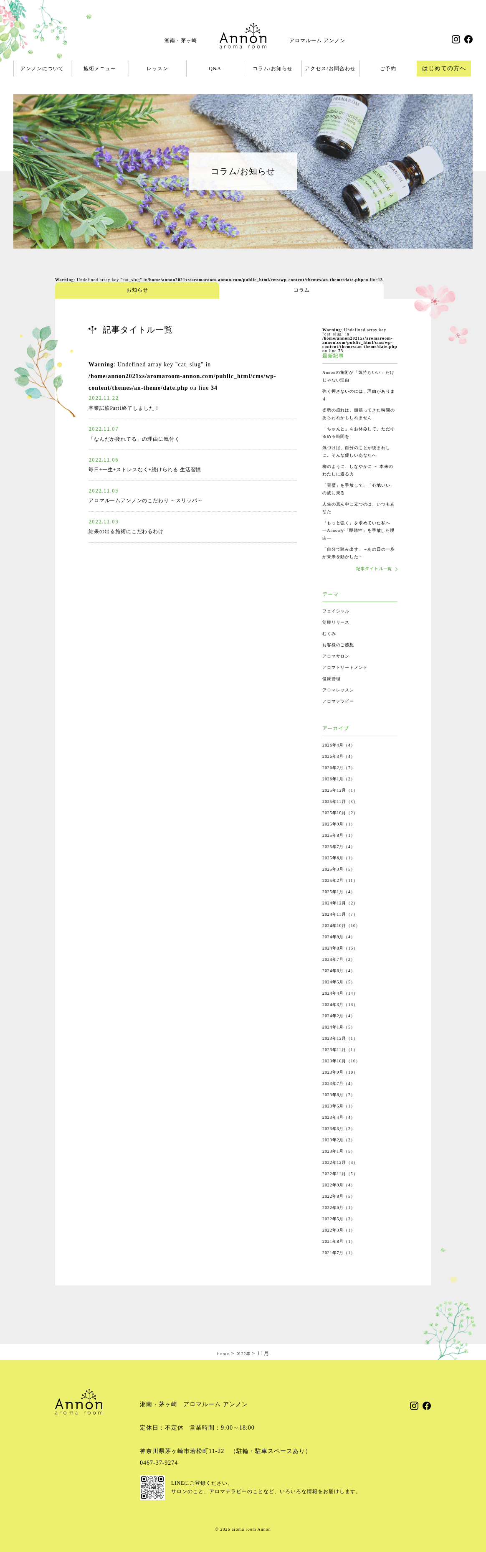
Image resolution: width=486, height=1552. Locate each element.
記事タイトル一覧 (369, 583)
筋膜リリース (338, 638)
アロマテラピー (341, 717)
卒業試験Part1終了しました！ (130, 408)
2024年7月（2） (342, 975)
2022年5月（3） (342, 1234)
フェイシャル (338, 627)
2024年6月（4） (342, 986)
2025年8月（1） (342, 851)
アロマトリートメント (349, 683)
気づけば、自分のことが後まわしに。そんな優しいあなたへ (357, 462)
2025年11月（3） (343, 817)
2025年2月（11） (343, 896)
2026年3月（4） (342, 772)
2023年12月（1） (343, 1054)
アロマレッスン (341, 706)
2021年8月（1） (342, 1257)
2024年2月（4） (342, 1031)
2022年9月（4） (342, 1201)
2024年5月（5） (342, 998)
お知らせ (86, 290)
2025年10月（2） (343, 828)
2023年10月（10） (344, 1077)
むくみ (330, 649)
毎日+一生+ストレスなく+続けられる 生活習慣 (154, 469)
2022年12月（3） (343, 1178)
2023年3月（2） (342, 1144)
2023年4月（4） (342, 1133)
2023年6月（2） (342, 1110)
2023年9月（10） (343, 1088)
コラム (149, 290)
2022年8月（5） (342, 1212)
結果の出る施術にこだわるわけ (132, 531)
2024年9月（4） (342, 952)
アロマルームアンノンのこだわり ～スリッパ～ (155, 500)
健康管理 (333, 694)
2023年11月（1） (343, 1065)
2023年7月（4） (342, 1099)
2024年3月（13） (343, 1020)
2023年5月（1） (342, 1122)
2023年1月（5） (342, 1167)
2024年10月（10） (344, 941)
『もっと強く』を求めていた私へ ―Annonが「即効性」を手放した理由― (358, 545)
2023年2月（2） (342, 1155)
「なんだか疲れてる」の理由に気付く (142, 439)
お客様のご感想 (341, 660)
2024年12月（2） (343, 919)
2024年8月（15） (343, 964)
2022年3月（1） (342, 1246)
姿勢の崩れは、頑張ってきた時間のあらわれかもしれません (357, 417)
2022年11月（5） (343, 1189)
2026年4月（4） (342, 761)
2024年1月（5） (342, 1043)
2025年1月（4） (342, 907)
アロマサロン (338, 672)
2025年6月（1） (342, 873)
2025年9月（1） (342, 840)
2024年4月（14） (343, 1009)
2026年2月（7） (342, 783)
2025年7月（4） (342, 862)
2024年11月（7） (343, 930)
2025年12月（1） (343, 806)
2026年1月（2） (342, 795)
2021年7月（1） (342, 1268)
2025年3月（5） (342, 885)
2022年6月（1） (342, 1223)
